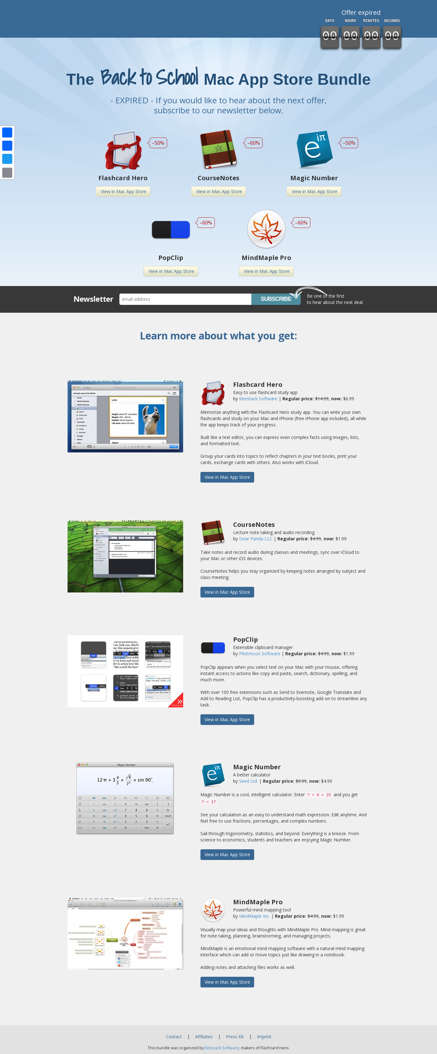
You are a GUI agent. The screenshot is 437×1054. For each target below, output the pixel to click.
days (329, 21)
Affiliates (204, 1037)
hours (350, 21)
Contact (174, 1037)
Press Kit (235, 1037)
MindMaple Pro (266, 257)
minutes (371, 21)
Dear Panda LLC (255, 539)
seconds (392, 21)
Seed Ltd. (248, 781)
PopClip (170, 257)
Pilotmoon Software (259, 654)
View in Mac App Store (121, 191)
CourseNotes (218, 178)
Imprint (264, 1037)
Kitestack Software (258, 399)
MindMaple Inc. (254, 916)
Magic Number (314, 178)
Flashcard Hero (123, 178)
